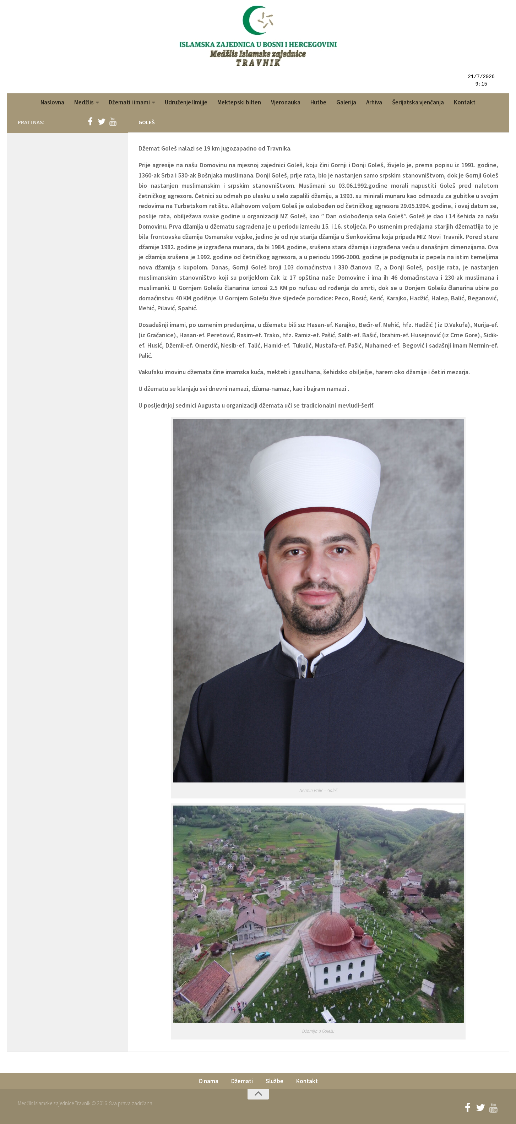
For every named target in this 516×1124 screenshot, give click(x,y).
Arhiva (374, 102)
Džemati (242, 1081)
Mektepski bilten (239, 102)
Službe (274, 1081)
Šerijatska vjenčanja (418, 102)
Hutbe (318, 102)
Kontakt (465, 102)
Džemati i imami (129, 102)
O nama (208, 1081)
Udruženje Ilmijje (186, 102)
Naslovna (52, 102)
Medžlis (84, 102)
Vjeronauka (285, 102)
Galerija (346, 102)
